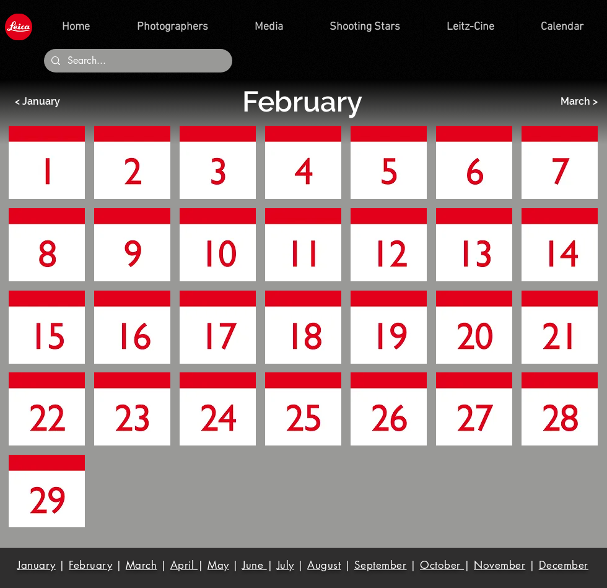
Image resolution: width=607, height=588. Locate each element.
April (184, 565)
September (380, 565)
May (218, 565)
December (563, 565)
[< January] (53, 101)
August (324, 565)
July (285, 565)
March (141, 565)
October (442, 565)
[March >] (559, 101)
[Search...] (137, 60)
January (36, 565)
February (90, 565)
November (499, 565)
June (254, 565)
